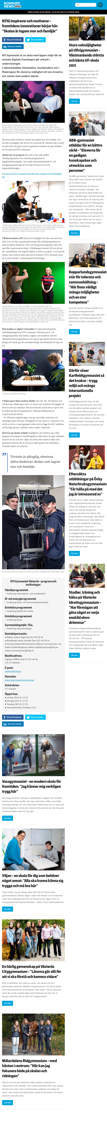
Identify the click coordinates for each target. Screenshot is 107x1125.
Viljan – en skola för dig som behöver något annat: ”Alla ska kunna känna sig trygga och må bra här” (32, 881)
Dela (14, 39)
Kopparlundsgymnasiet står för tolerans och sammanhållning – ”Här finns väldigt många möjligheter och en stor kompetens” (88, 287)
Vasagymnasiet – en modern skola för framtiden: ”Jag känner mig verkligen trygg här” (31, 787)
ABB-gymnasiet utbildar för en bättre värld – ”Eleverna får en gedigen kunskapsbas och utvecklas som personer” (85, 155)
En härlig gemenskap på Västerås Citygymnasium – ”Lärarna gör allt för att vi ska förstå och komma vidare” (31, 972)
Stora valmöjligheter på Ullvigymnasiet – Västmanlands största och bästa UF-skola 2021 (86, 55)
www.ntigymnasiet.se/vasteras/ (19, 680)
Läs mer (7, 818)
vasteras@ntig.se (13, 671)
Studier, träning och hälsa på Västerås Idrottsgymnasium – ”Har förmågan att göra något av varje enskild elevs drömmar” (85, 607)
